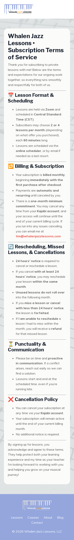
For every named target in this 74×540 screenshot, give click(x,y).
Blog (60, 517)
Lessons (17, 517)
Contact (37, 522)
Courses (33, 517)
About (48, 517)
